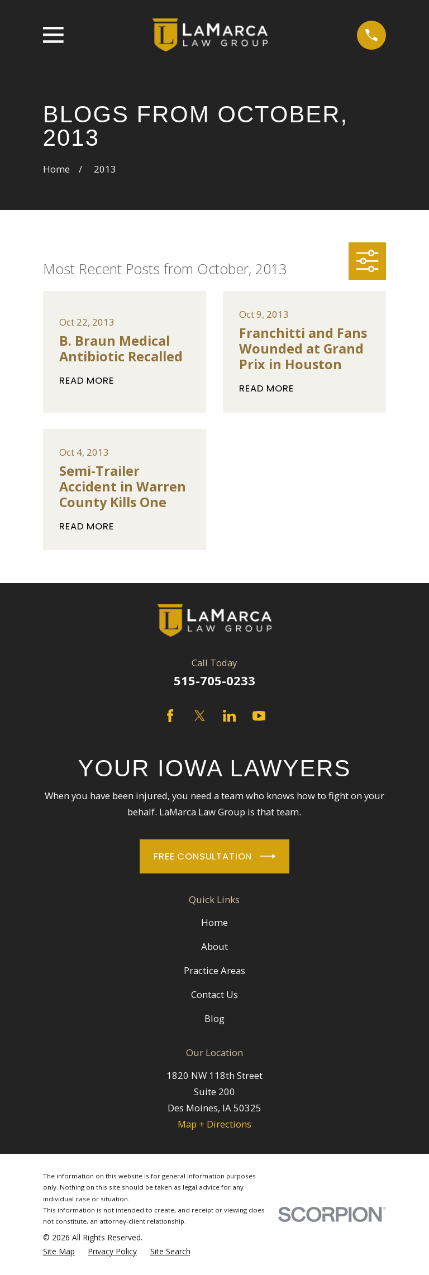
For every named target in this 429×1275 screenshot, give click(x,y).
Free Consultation (214, 856)
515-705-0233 (214, 680)
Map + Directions (214, 1124)
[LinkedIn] (229, 715)
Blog (214, 1018)
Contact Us (214, 994)
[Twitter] (199, 715)
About (214, 946)
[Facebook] (170, 715)
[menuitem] (59, 1251)
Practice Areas (214, 970)
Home (214, 922)
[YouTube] (258, 715)
